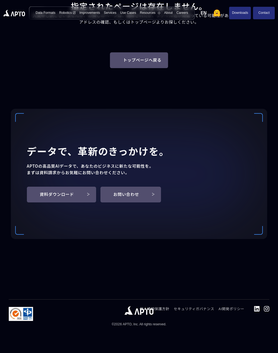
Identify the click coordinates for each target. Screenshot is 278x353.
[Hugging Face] (217, 13)
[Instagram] (266, 308)
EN (204, 13)
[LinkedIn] (257, 308)
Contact (264, 13)
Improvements (89, 13)
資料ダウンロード (65, 194)
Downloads (240, 13)
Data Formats (45, 13)
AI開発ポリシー (231, 308)
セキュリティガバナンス (194, 308)
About (168, 13)
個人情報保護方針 (154, 308)
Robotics (67, 13)
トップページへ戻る (142, 60)
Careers (182, 13)
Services (110, 13)
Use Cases (128, 13)
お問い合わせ (134, 194)
